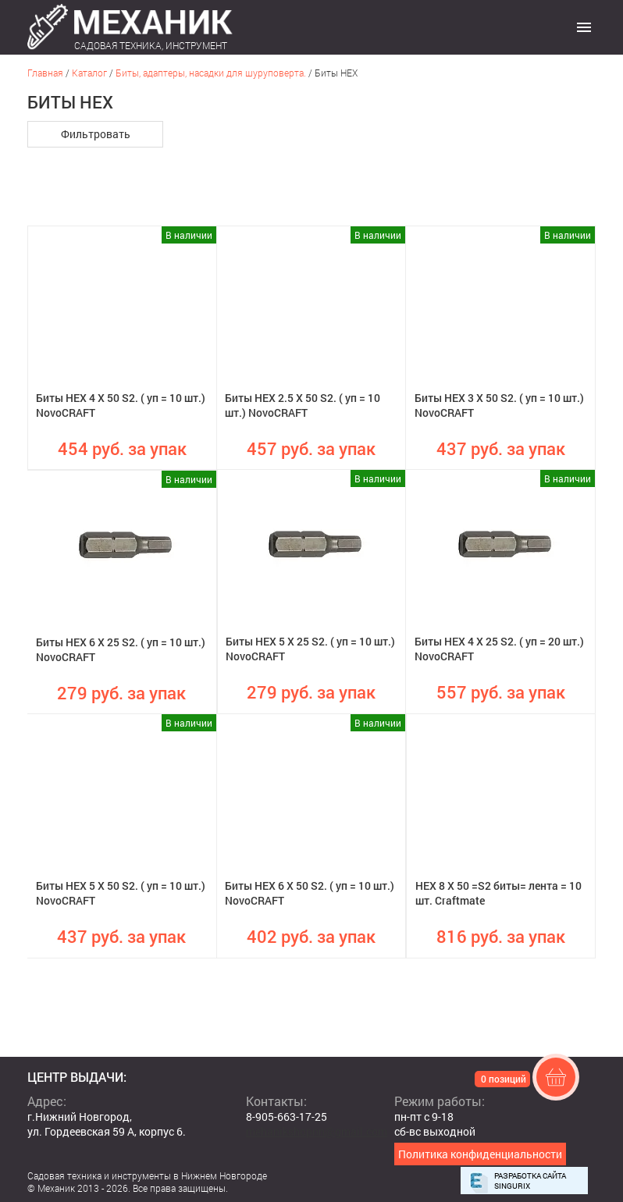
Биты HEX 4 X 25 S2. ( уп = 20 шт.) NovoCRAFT (499, 648)
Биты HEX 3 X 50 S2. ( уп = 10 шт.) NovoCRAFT (499, 405)
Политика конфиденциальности (480, 1154)
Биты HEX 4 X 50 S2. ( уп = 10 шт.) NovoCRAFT (120, 405)
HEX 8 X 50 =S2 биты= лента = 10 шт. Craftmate (498, 893)
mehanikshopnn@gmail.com (316, 1131)
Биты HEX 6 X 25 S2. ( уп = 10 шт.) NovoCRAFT (120, 649)
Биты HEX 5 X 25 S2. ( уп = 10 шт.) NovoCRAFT (310, 648)
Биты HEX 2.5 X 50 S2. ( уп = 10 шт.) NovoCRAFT (302, 405)
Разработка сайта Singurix (530, 1181)
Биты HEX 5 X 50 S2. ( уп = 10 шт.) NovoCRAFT (120, 893)
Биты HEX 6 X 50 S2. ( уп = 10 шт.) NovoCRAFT (309, 893)
